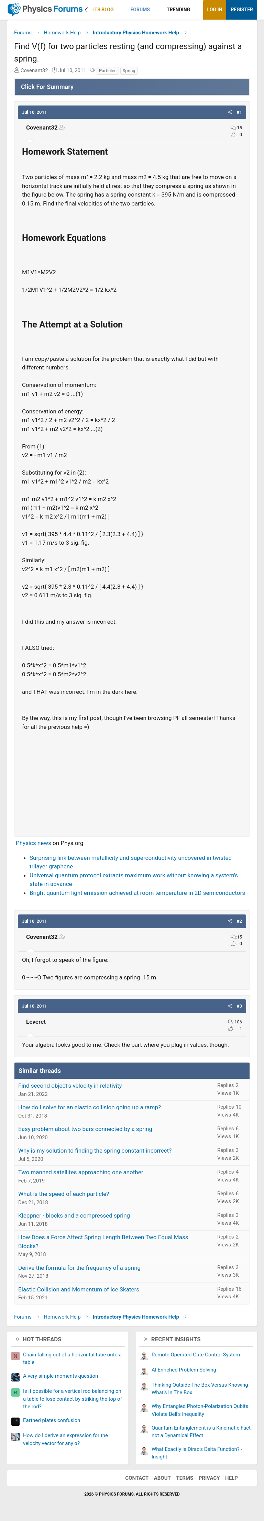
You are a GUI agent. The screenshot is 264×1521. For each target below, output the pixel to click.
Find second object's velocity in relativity (70, 1085)
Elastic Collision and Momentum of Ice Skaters (78, 1289)
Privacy (209, 1478)
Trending (178, 9)
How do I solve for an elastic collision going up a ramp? (89, 1107)
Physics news (33, 843)
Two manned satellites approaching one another (80, 1172)
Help (231, 1478)
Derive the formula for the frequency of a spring (79, 1267)
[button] (119, 10)
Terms (184, 1478)
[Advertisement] (132, 781)
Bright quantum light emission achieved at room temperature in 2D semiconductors (137, 892)
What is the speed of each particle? (63, 1193)
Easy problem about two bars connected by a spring (85, 1128)
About (162, 1478)
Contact (136, 1478)
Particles (108, 70)
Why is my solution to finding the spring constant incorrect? (95, 1150)
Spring (129, 70)
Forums (140, 9)
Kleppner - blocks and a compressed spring (74, 1215)
